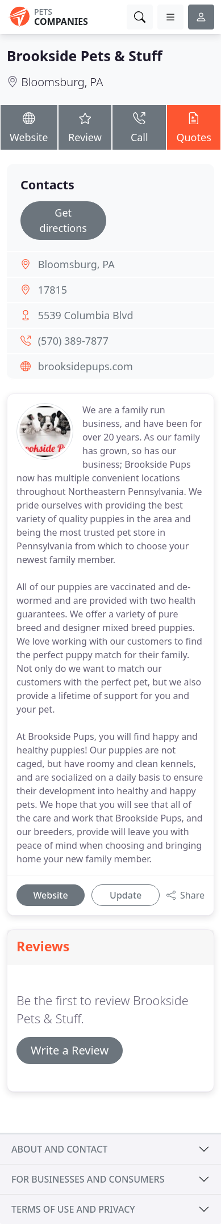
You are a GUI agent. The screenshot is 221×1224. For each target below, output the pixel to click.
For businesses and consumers (87, 1179)
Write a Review (70, 1050)
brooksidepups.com (85, 366)
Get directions (63, 220)
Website (29, 126)
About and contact (59, 1149)
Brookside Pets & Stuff (84, 55)
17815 (52, 290)
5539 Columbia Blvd (86, 315)
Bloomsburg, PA (62, 82)
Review (85, 126)
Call (139, 126)
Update (125, 895)
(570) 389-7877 (73, 341)
